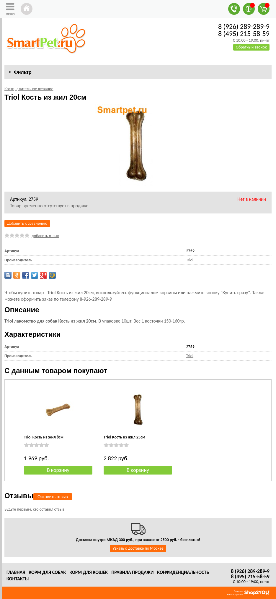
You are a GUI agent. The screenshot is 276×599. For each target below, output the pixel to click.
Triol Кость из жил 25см (124, 437)
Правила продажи (132, 572)
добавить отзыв (45, 235)
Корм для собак (47, 572)
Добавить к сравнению (27, 223)
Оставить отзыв (52, 496)
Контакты (17, 579)
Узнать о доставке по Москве (137, 548)
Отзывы (18, 496)
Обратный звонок (251, 47)
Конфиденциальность (183, 572)
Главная (15, 572)
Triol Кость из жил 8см (43, 437)
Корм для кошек (88, 572)
